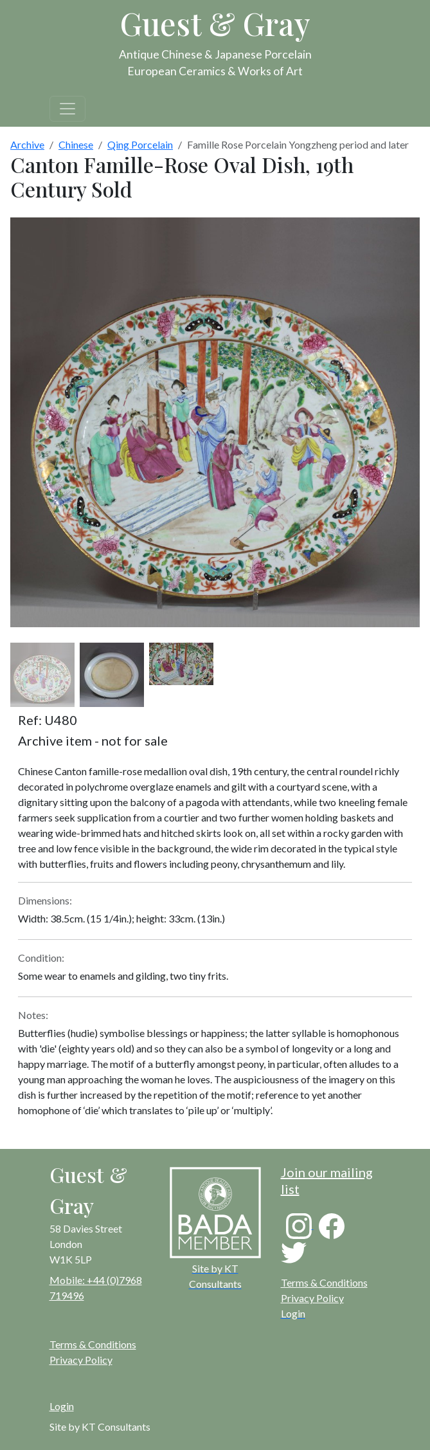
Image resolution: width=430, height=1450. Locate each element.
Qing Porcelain (140, 144)
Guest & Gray (215, 23)
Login (61, 1406)
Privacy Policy (312, 1298)
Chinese (75, 144)
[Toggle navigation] (67, 109)
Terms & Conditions (324, 1282)
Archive (27, 144)
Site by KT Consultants (99, 1426)
